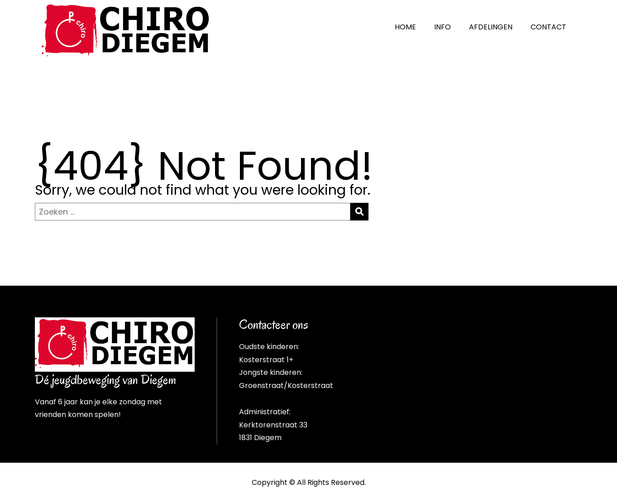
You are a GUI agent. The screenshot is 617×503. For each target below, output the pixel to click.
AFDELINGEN (490, 27)
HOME (405, 27)
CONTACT (548, 27)
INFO (442, 27)
